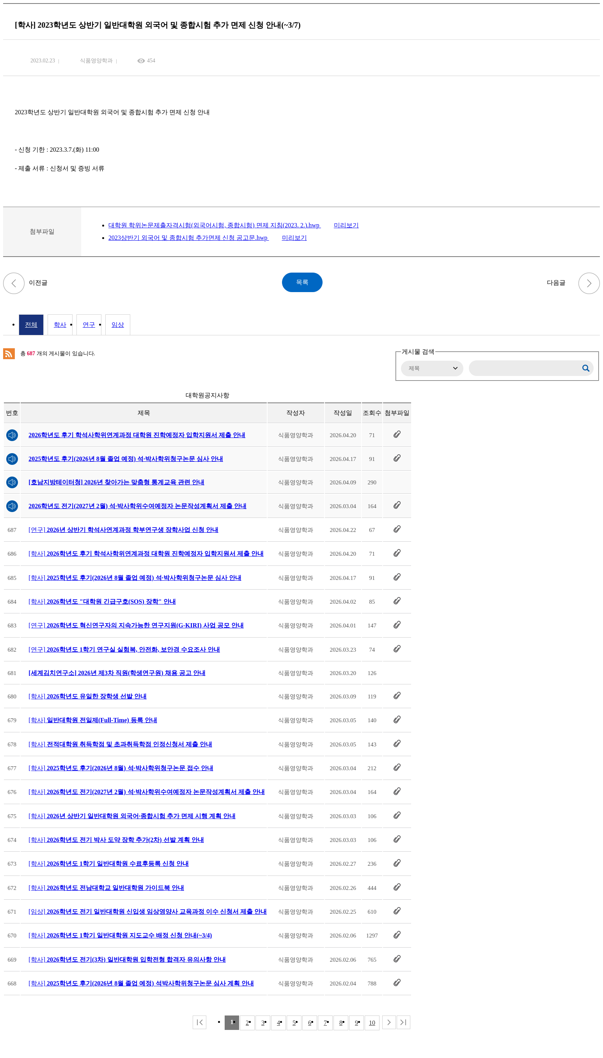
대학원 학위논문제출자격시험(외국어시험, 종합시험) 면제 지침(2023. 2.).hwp (214, 225)
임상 (118, 324)
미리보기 (346, 225)
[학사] (146, 553)
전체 (31, 324)
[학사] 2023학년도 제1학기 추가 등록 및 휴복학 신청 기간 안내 (589, 283)
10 (372, 1022)
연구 (89, 324)
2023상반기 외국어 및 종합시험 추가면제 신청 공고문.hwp (188, 237)
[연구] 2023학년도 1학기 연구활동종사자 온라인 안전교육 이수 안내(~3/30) (14, 283)
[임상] (147, 911)
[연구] (123, 529)
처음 (199, 1022)
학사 (60, 324)
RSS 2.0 (9, 353)
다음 (389, 1022)
